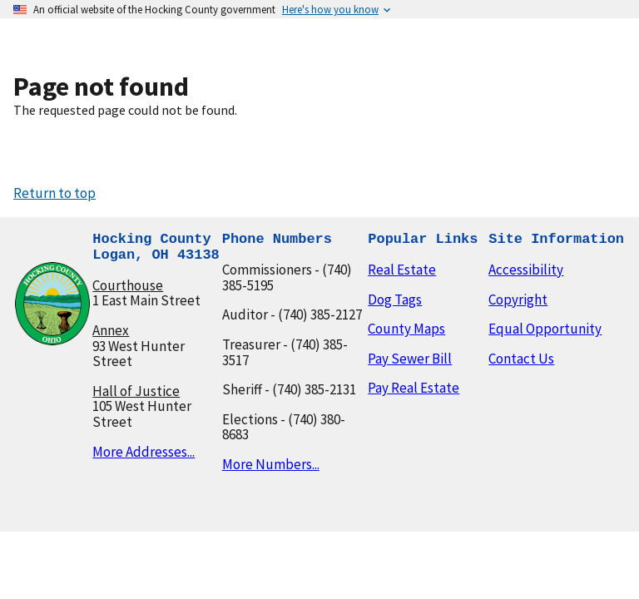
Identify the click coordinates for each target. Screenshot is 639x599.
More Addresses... (143, 452)
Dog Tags (395, 299)
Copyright (517, 299)
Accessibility (525, 269)
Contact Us (521, 358)
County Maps (406, 328)
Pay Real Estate (413, 388)
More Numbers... (271, 464)
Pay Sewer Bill (410, 358)
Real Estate (402, 269)
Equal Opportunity (545, 328)
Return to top (54, 193)
